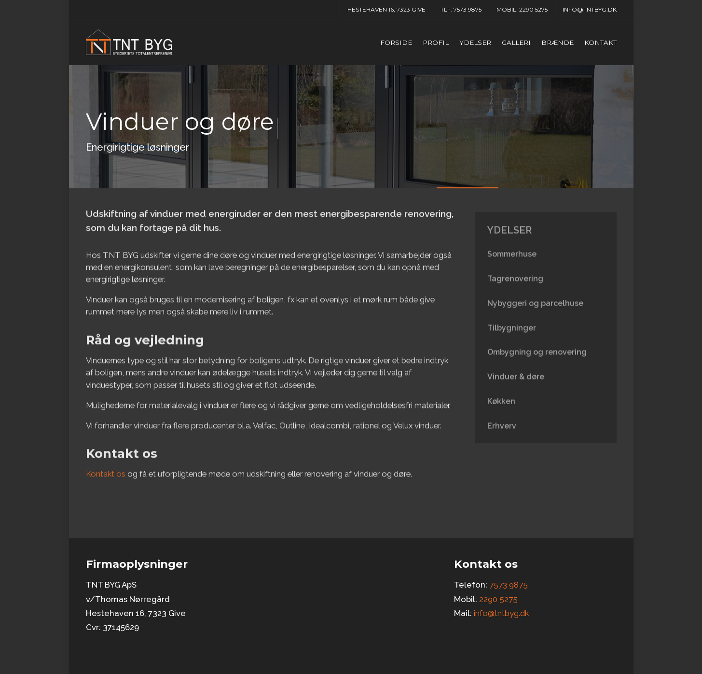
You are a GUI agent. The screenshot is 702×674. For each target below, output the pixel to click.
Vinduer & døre (515, 383)
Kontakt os (105, 478)
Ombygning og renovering (537, 359)
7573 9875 (468, 9)
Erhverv (501, 432)
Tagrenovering (515, 285)
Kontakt (600, 42)
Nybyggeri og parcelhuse (535, 310)
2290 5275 (533, 9)
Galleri (516, 42)
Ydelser (475, 42)
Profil (436, 42)
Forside (396, 42)
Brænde (557, 42)
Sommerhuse (512, 261)
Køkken (501, 408)
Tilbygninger (511, 334)
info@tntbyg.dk (590, 9)
